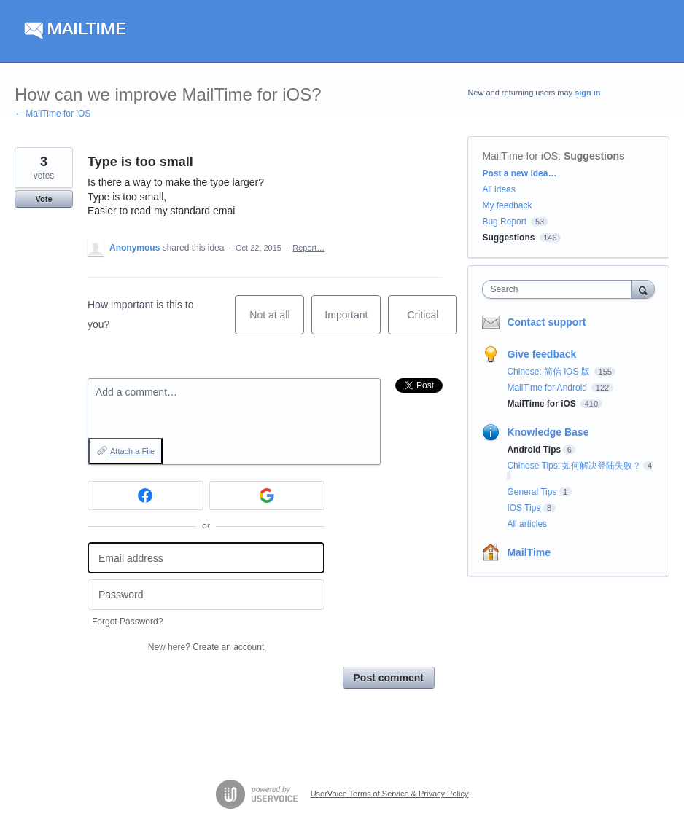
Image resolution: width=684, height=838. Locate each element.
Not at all (276, 321)
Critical (433, 321)
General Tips (531, 492)
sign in (587, 92)
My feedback (507, 205)
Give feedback (541, 354)
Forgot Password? (127, 621)
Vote (43, 199)
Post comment (389, 678)
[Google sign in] (267, 495)
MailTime (529, 552)
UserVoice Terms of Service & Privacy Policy (390, 793)
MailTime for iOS (520, 156)
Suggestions (594, 156)
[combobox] (560, 289)
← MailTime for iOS (52, 114)
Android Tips (534, 450)
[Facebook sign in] (145, 495)
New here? (206, 647)
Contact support (546, 322)
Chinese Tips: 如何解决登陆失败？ (574, 466)
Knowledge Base (547, 432)
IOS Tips (523, 508)
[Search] (643, 289)
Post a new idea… (519, 173)
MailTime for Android (548, 388)
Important (352, 321)
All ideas (498, 189)
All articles (527, 524)
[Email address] (206, 557)
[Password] (206, 595)
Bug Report (504, 221)
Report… (308, 247)
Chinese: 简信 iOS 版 (549, 372)
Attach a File (132, 451)
